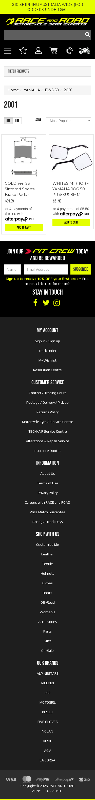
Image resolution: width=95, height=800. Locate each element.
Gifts (47, 641)
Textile (47, 564)
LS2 (47, 693)
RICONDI (47, 683)
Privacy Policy (48, 493)
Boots (47, 593)
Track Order (47, 351)
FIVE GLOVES (47, 722)
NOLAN (47, 731)
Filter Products (18, 71)
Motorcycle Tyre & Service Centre (47, 422)
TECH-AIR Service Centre (47, 431)
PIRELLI (47, 712)
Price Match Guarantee (47, 512)
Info (31, 219)
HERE (48, 284)
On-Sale (47, 651)
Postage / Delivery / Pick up (47, 402)
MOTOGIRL (48, 702)
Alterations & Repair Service (47, 441)
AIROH (47, 741)
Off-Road (48, 602)
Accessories (47, 622)
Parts (47, 631)
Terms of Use (47, 483)
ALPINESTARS (48, 673)
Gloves (47, 583)
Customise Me (47, 544)
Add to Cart (24, 227)
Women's (47, 612)
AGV (47, 750)
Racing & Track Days (47, 522)
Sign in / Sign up (47, 341)
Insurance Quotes (47, 451)
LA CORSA (47, 760)
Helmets (47, 573)
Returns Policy (47, 412)
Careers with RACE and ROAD (47, 502)
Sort (38, 120)
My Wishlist (47, 360)
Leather (47, 554)
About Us (47, 473)
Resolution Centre (47, 370)
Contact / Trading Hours (47, 393)
